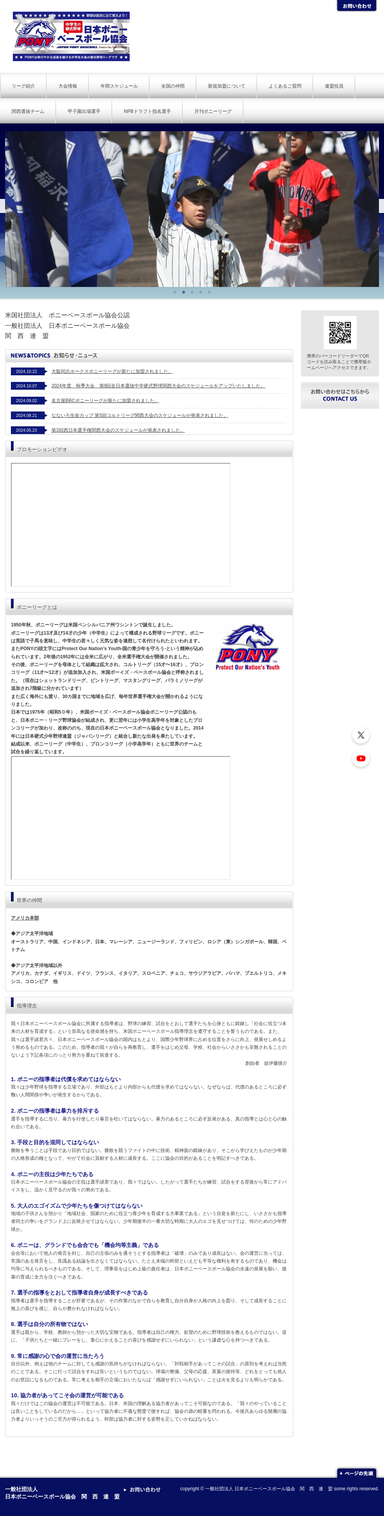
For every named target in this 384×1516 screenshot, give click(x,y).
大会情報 (67, 86)
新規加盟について (226, 86)
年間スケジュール (119, 86)
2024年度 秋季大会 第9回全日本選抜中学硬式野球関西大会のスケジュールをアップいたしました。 (158, 386)
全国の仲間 (173, 86)
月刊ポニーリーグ (213, 111)
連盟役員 (334, 86)
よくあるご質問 (285, 86)
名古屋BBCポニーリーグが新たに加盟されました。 (105, 400)
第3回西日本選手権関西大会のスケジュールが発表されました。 (118, 430)
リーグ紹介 (23, 86)
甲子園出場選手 (84, 111)
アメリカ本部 (25, 918)
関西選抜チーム (28, 111)
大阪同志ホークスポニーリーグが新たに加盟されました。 (112, 371)
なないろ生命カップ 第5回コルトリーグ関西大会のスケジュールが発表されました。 (139, 415)
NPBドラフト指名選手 (147, 111)
